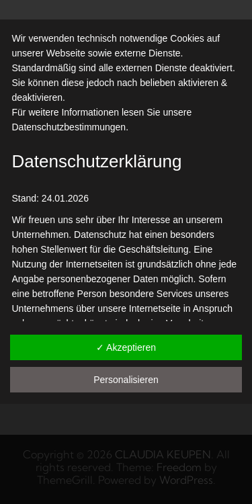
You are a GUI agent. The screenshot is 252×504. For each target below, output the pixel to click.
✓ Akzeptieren (126, 347)
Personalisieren (126, 379)
